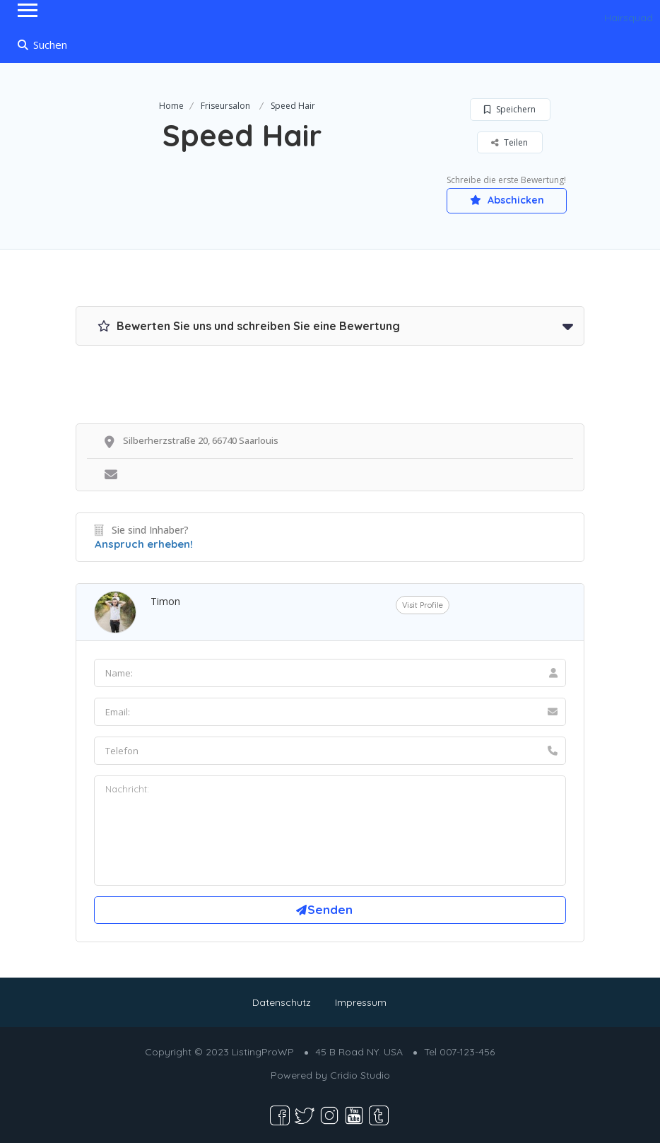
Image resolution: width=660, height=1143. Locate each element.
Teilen (509, 142)
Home (171, 106)
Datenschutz (281, 1002)
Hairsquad (628, 17)
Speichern (510, 109)
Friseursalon (225, 106)
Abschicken (507, 200)
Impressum (361, 1002)
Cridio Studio (360, 1075)
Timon (165, 601)
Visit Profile (422, 605)
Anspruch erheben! (144, 544)
